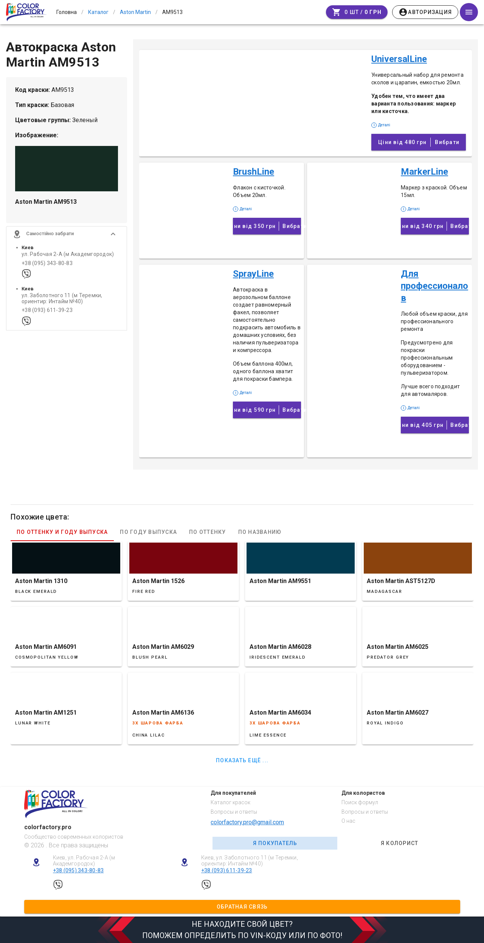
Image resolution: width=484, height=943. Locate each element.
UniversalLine (399, 59)
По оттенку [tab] (207, 532)
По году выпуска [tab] (148, 532)
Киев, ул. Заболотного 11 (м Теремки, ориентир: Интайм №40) (249, 861)
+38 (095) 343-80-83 (47, 265)
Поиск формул (359, 802)
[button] (66, 236)
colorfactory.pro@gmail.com (247, 822)
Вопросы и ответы (234, 812)
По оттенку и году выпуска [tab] (62, 532)
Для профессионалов (434, 285)
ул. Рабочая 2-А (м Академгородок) (68, 256)
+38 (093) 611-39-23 (47, 312)
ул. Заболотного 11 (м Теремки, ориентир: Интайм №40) (62, 300)
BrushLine (253, 171)
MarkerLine (424, 171)
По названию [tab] (260, 532)
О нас (348, 821)
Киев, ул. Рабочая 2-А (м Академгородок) (84, 861)
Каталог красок (230, 802)
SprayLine (253, 273)
